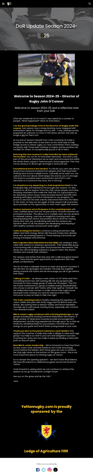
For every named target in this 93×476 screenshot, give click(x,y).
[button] (3, 3)
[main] (46, 29)
